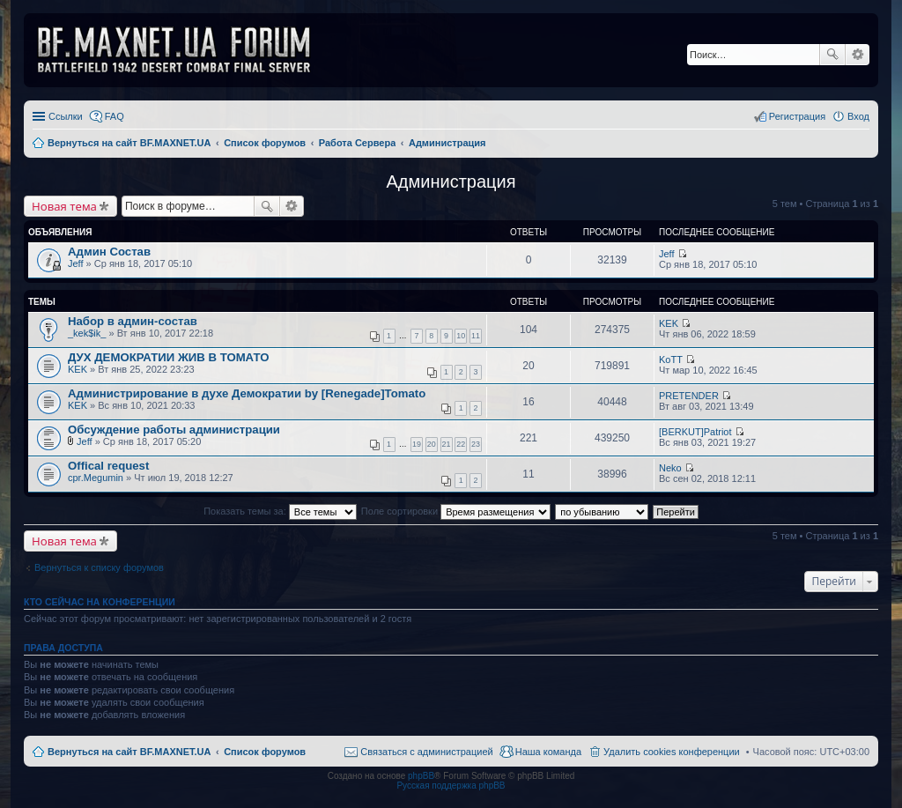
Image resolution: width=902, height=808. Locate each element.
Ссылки (65, 116)
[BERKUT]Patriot (695, 431)
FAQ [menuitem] (114, 116)
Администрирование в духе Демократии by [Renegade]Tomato (246, 393)
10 (460, 335)
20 (431, 444)
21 (446, 444)
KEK (668, 323)
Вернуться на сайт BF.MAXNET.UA (129, 751)
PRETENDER (689, 395)
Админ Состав (109, 251)
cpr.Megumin (95, 477)
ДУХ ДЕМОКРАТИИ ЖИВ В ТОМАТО (168, 357)
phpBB (421, 776)
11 (475, 335)
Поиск (832, 54)
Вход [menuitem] (858, 116)
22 (460, 444)
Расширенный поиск (857, 54)
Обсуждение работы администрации (174, 429)
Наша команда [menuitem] (548, 751)
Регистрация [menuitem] (797, 116)
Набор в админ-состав (132, 321)
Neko (670, 468)
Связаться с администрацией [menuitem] (426, 751)
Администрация (450, 181)
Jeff (76, 263)
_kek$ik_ (87, 333)
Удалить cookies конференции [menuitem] (671, 751)
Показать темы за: (280, 511)
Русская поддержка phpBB (450, 785)
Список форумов (265, 751)
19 (416, 444)
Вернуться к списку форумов (99, 567)
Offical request (108, 465)
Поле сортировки (456, 511)
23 (475, 444)
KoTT (671, 359)
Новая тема (64, 206)
